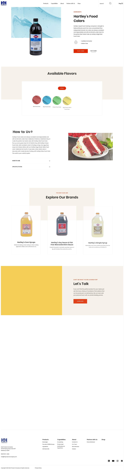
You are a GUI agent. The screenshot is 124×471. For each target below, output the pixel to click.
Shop (79, 3)
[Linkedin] (109, 461)
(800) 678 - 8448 (5, 454)
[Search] (110, 3)
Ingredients (45, 446)
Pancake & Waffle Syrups (48, 444)
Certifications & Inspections (61, 447)
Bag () (121, 3)
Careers (74, 449)
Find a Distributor (91, 442)
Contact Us (74, 442)
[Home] (4, 3)
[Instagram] (117, 461)
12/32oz (62, 92)
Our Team (74, 444)
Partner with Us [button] (71, 3)
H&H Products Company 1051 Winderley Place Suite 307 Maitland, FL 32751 (8, 448)
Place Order (80, 51)
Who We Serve (75, 446)
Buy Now (94, 51)
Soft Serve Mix (45, 449)
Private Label (60, 444)
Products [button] (45, 3)
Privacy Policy (38, 468)
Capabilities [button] (54, 3)
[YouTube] (113, 461)
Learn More (80, 304)
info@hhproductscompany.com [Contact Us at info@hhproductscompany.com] (9, 456)
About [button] (62, 3)
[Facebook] (122, 461)
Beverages (45, 442)
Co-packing (60, 442)
